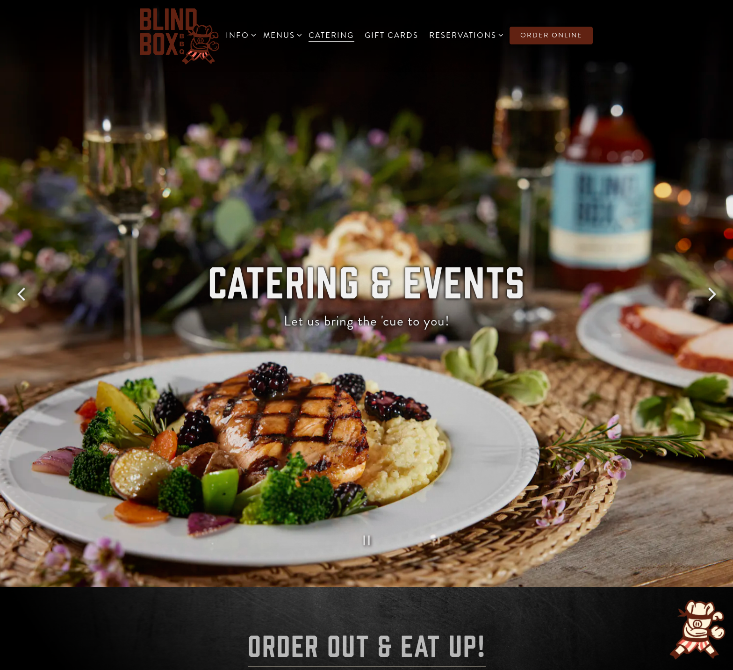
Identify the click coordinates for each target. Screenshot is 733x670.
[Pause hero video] (366, 519)
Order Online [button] (551, 35)
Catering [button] (331, 35)
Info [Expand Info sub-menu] (239, 35)
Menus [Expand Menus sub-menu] (281, 35)
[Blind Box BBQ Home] (180, 35)
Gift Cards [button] (391, 35)
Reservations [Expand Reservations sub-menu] (464, 35)
